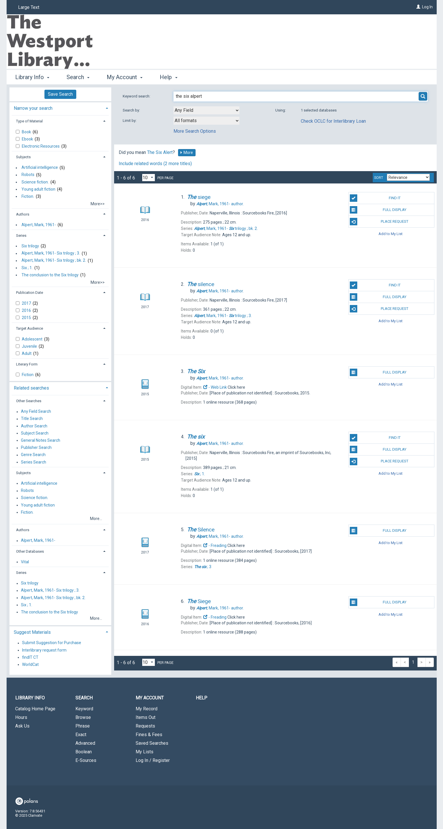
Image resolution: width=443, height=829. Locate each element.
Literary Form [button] (27, 364)
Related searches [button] (31, 388)
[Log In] (418, 7)
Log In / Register (153, 760)
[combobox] (206, 110)
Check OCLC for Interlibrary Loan (333, 121)
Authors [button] (22, 214)
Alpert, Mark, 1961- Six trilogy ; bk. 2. (54, 260)
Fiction (28, 374)
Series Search (33, 462)
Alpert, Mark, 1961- (39, 224)
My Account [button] (125, 77)
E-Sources (85, 760)
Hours (21, 717)
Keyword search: (137, 96)
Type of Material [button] (29, 121)
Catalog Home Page (35, 708)
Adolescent (32, 339)
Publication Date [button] (29, 292)
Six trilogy (30, 246)
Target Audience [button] (29, 328)
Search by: (132, 110)
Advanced (85, 743)
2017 (27, 303)
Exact (80, 734)
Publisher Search (36, 447)
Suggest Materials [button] (32, 632)
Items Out (145, 717)
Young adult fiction (38, 189)
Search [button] (78, 77)
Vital (25, 562)
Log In (427, 7)
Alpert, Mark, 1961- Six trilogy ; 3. (51, 253)
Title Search (32, 419)
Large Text (28, 7)
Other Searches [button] (28, 401)
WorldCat (30, 664)
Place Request (379, 221)
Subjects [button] (23, 157)
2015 (27, 317)
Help (201, 698)
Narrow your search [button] (33, 108)
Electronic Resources (41, 146)
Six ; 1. (27, 267)
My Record (146, 708)
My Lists (144, 751)
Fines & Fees (149, 734)
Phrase (82, 726)
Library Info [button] (32, 77)
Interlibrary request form (44, 650)
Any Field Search (36, 411)
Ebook (28, 139)
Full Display (378, 210)
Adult (27, 353)
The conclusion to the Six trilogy (50, 275)
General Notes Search (40, 440)
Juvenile (30, 346)
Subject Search (34, 433)
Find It (375, 198)
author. (220, 204)
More (186, 152)
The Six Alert (160, 152)
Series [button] (21, 235)
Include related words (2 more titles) (155, 163)
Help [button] (168, 77)
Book (27, 132)
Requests (145, 726)
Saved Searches (152, 743)
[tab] (60, 107)
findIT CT (30, 657)
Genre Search (33, 455)
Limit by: (130, 120)
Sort (378, 178)
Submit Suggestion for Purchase (51, 643)
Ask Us (22, 726)
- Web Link (215, 387)
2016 (27, 310)
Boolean (83, 751)
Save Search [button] (60, 94)
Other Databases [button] (30, 551)
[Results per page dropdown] (148, 177)
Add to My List (390, 233)
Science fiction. (35, 182)
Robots (28, 175)
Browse (83, 717)
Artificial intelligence (40, 167)
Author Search (34, 426)
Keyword (84, 708)
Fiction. (28, 196)
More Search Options (194, 131)
